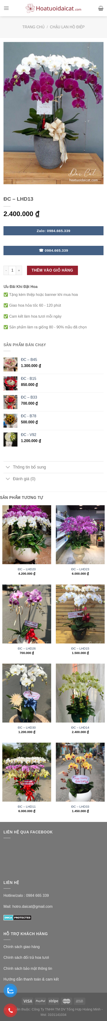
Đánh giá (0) (19, 479)
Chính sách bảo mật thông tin (27, 968)
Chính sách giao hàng (21, 947)
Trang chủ (33, 27)
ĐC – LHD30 (27, 727)
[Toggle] (8, 468)
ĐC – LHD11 (27, 806)
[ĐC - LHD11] (26, 772)
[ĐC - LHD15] (80, 614)
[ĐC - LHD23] (80, 534)
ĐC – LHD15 (80, 648)
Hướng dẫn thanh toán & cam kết (31, 979)
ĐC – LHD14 (80, 727)
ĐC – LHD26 (27, 648)
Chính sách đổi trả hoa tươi (26, 957)
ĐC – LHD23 (80, 569)
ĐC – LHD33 (80, 806)
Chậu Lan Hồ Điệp (67, 27)
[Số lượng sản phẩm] (12, 270)
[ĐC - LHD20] (26, 534)
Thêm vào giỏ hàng (52, 270)
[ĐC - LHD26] (26, 614)
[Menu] (6, 8)
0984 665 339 (37, 895)
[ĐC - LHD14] (80, 693)
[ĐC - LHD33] (80, 772)
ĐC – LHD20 (27, 569)
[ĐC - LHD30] (26, 693)
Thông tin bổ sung (24, 468)
